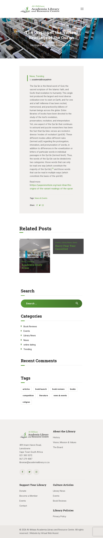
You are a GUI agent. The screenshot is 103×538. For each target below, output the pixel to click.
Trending (40, 76)
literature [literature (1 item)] (43, 395)
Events (26, 331)
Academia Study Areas (32, 266)
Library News (29, 335)
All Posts (52, 42)
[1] (53, 169)
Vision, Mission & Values (64, 442)
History (56, 437)
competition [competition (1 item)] (28, 395)
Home (43, 42)
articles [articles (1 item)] (26, 389)
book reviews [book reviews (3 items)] (58, 389)
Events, (58, 243)
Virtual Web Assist (50, 533)
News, (24, 262)
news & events (41, 198)
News (32, 76)
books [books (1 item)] (73, 389)
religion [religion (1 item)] (26, 402)
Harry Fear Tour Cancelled (65, 247)
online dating (29, 344)
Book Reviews (30, 326)
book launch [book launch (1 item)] (41, 389)
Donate (22, 491)
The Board (58, 447)
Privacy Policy (59, 516)
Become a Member (28, 496)
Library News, (67, 243)
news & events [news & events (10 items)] (60, 395)
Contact (23, 505)
